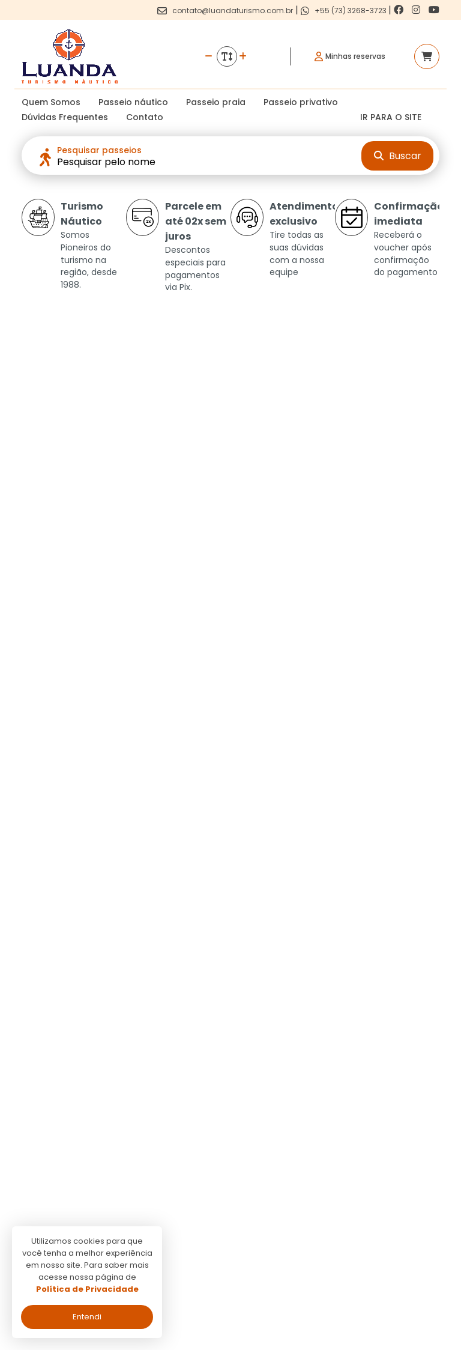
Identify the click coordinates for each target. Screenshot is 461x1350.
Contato (144, 117)
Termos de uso (201, 1191)
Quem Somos (51, 102)
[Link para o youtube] (434, 10)
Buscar (397, 156)
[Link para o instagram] (417, 10)
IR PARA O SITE (390, 117)
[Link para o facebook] (400, 10)
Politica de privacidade (216, 1174)
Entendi (87, 1316)
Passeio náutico (133, 102)
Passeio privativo (301, 102)
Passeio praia (216, 102)
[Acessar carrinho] (426, 56)
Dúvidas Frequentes (65, 117)
